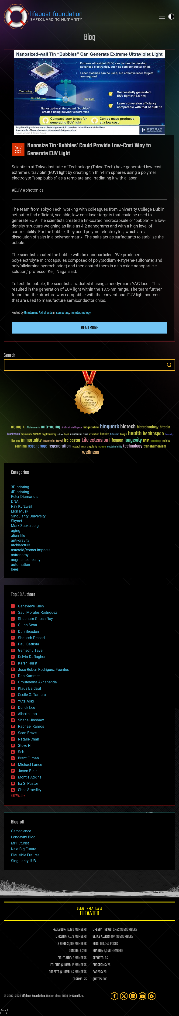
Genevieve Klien (31, 606)
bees (15, 569)
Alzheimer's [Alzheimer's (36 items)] (33, 428)
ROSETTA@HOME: (59, 972)
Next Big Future (23, 849)
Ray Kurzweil (21, 506)
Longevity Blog (23, 837)
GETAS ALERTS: (101, 937)
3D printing (20, 487)
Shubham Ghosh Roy (35, 618)
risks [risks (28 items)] (83, 446)
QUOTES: (98, 979)
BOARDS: (98, 951)
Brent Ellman (28, 758)
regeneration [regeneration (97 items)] (59, 446)
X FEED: (62, 944)
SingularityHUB (23, 861)
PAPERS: (98, 972)
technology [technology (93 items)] (132, 446)
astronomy (20, 555)
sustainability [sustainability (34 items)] (114, 447)
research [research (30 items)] (76, 446)
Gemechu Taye (30, 650)
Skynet (16, 521)
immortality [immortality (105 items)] (31, 440)
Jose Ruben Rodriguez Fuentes (43, 669)
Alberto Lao (27, 714)
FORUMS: (77, 979)
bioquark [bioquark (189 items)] (109, 427)
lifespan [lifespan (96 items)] (116, 440)
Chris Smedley (29, 790)
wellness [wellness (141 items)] (90, 452)
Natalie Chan (28, 739)
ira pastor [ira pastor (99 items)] (72, 440)
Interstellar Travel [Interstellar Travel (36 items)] (53, 441)
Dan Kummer (29, 676)
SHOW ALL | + (18, 796)
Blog (89, 37)
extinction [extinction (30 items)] (94, 434)
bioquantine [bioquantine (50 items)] (91, 427)
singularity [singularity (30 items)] (92, 446)
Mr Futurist (20, 843)
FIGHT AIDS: (65, 958)
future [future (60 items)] (104, 434)
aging (15, 530)
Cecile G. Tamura (32, 694)
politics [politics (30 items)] (166, 441)
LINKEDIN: (61, 937)
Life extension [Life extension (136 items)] (95, 440)
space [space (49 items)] (102, 446)
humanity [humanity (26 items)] (169, 434)
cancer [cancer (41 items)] (37, 434)
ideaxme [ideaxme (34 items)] (15, 441)
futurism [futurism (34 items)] (114, 434)
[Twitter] (123, 996)
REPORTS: (98, 958)
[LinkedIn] (133, 996)
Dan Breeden (28, 631)
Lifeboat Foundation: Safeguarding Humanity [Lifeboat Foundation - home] (78, 16)
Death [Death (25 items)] (66, 434)
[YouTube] (142, 996)
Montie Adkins (29, 777)
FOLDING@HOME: (60, 965)
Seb (21, 752)
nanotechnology (81, 313)
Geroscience (21, 831)
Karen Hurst (27, 663)
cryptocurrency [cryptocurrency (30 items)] (49, 434)
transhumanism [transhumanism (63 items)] (155, 446)
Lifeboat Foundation (33, 996)
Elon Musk (19, 511)
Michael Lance (30, 764)
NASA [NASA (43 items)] (146, 441)
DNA (14, 501)
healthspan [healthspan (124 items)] (153, 434)
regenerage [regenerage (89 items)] (37, 446)
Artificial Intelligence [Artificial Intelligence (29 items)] (72, 427)
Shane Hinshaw (31, 720)
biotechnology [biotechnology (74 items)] (147, 427)
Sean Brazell (28, 733)
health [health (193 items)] (135, 433)
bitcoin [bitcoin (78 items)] (165, 427)
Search (169, 365)
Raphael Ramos (31, 726)
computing (62, 313)
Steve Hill (25, 745)
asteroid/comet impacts (30, 550)
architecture (20, 545)
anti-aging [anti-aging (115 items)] (50, 427)
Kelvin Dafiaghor (31, 656)
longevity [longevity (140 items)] (133, 440)
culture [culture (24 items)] (60, 434)
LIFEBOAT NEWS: (102, 930)
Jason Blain (28, 771)
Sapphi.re (77, 996)
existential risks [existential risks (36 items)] (79, 434)
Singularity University (28, 516)
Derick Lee (26, 707)
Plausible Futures (25, 855)
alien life (18, 535)
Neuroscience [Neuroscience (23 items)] (156, 441)
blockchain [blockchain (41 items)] (13, 434)
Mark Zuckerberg (25, 525)
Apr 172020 (18, 150)
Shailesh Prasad (31, 638)
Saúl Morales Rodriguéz (37, 612)
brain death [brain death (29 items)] (26, 434)
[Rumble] (151, 996)
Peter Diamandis (24, 496)
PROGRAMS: (100, 965)
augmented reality (26, 560)
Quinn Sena (27, 625)
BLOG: (96, 944)
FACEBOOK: (59, 930)
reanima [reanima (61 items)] (21, 446)
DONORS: (74, 951)
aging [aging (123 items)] (16, 427)
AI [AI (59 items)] (24, 427)
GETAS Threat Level (89, 912)
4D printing (20, 492)
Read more (89, 328)
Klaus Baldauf (29, 688)
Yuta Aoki (26, 701)
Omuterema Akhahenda (38, 313)
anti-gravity (20, 540)
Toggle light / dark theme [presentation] (171, 17)
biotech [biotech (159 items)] (128, 427)
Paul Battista (28, 644)
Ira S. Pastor (28, 783)
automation (20, 564)
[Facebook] (114, 996)
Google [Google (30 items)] (123, 434)
